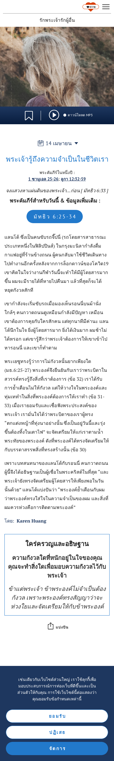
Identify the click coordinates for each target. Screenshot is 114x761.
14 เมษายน (57, 143)
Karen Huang (31, 521)
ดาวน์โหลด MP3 (78, 115)
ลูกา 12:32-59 (73, 179)
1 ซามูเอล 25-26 (43, 179)
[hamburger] (106, 7)
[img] (54, 115)
